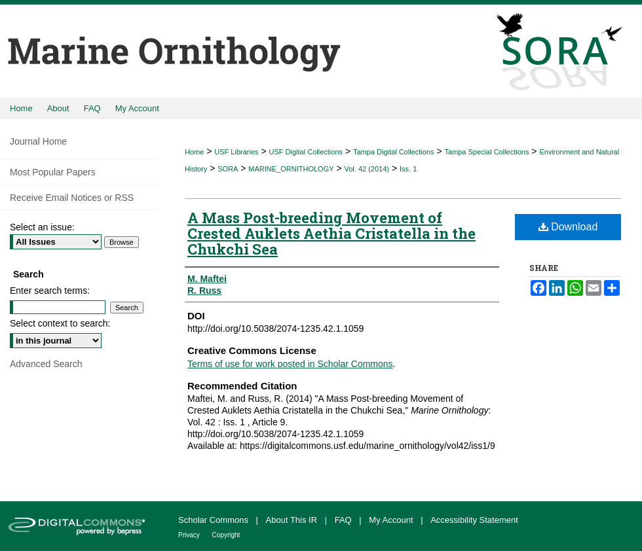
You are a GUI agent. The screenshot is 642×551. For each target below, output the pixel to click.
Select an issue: (42, 227)
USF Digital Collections (306, 152)
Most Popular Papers (53, 172)
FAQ (344, 520)
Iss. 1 (408, 169)
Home (194, 152)
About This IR (293, 520)
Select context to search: (60, 323)
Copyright (226, 535)
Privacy (190, 535)
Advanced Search (46, 364)
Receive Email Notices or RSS (72, 197)
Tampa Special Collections (486, 152)
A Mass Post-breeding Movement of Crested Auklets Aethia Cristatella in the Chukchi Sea (331, 233)
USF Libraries (236, 152)
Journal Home (38, 141)
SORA (227, 169)
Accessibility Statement (474, 520)
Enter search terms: (50, 290)
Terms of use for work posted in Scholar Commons (290, 364)
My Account (392, 520)
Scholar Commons (214, 520)
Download (568, 226)
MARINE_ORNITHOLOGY (290, 169)
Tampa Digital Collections (393, 152)
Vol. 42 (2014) (367, 169)
